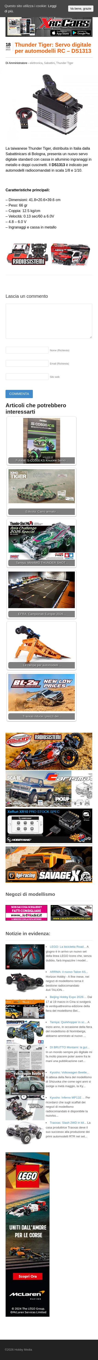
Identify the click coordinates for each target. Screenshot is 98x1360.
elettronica (36, 63)
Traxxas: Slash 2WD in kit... (68, 1122)
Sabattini (49, 63)
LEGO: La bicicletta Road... (68, 946)
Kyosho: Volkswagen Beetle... (69, 1072)
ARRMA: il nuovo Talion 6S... (69, 972)
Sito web (54, 376)
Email (59, 363)
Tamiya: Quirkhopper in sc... (68, 1022)
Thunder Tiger (64, 63)
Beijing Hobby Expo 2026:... (68, 997)
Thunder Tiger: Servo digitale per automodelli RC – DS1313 (53, 48)
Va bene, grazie (80, 8)
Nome (59, 350)
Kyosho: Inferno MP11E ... (67, 1097)
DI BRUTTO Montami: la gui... (69, 1047)
